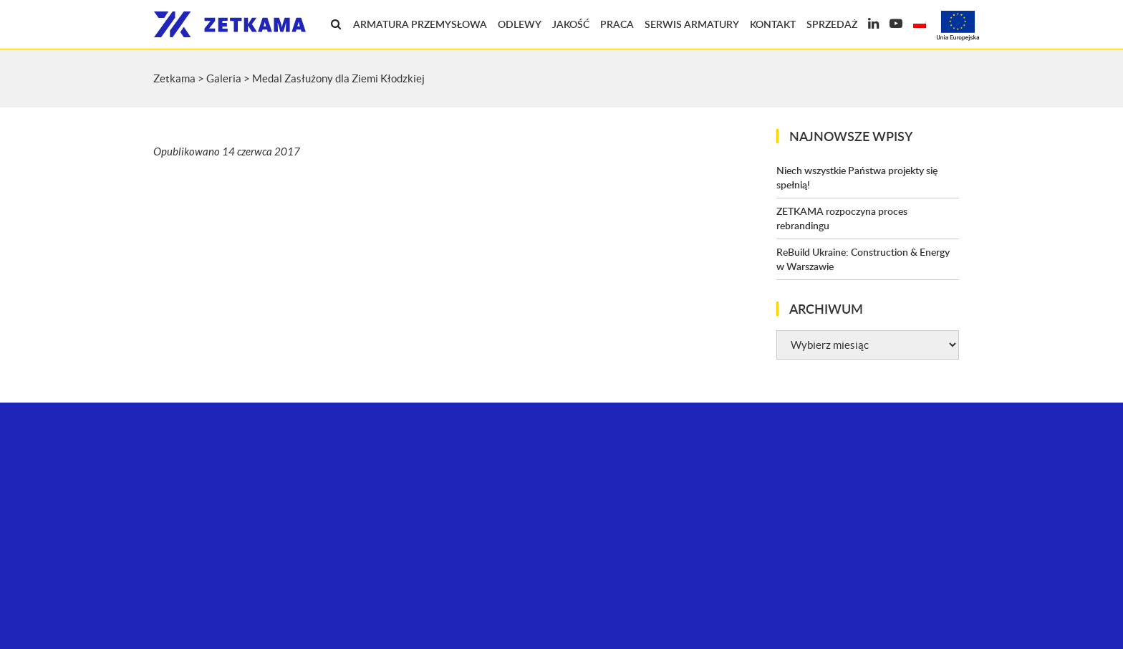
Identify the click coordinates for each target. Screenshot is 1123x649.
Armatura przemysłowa (420, 24)
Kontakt (773, 24)
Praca (617, 24)
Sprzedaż (831, 24)
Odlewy (519, 24)
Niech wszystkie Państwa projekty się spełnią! (857, 177)
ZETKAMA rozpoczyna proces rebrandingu (841, 218)
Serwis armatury (692, 24)
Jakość (570, 24)
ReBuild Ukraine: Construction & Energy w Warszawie (863, 259)
